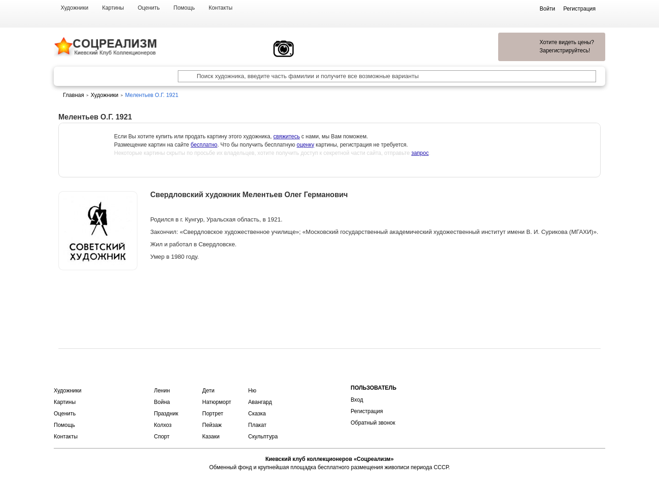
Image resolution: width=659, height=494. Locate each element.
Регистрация (367, 411)
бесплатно (204, 145)
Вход (357, 400)
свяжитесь (286, 136)
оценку (305, 145)
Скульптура (263, 436)
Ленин (162, 390)
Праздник (166, 413)
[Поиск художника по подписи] (184, 76)
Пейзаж (212, 425)
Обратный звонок (373, 423)
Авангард (260, 402)
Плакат (257, 425)
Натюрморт (216, 402)
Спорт (162, 436)
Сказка (257, 413)
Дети (208, 390)
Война (162, 402)
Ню (252, 390)
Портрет (212, 413)
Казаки (211, 436)
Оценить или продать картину (98, 294)
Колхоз (162, 425)
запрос (420, 153)
